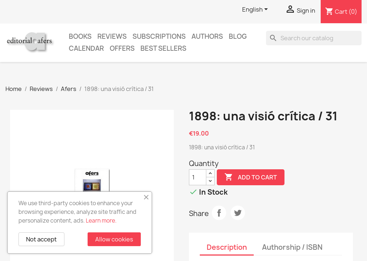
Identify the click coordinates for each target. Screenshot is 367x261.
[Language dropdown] (256, 9)
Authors (207, 36)
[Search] (314, 38)
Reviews (112, 36)
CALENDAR (86, 48)
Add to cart (250, 177)
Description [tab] (227, 247)
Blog (238, 36)
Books (80, 36)
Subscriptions (159, 36)
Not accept (41, 239)
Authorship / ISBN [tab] (292, 247)
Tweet (238, 213)
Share (219, 213)
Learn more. (101, 220)
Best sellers (163, 48)
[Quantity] (197, 177)
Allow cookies (114, 239)
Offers (122, 48)
